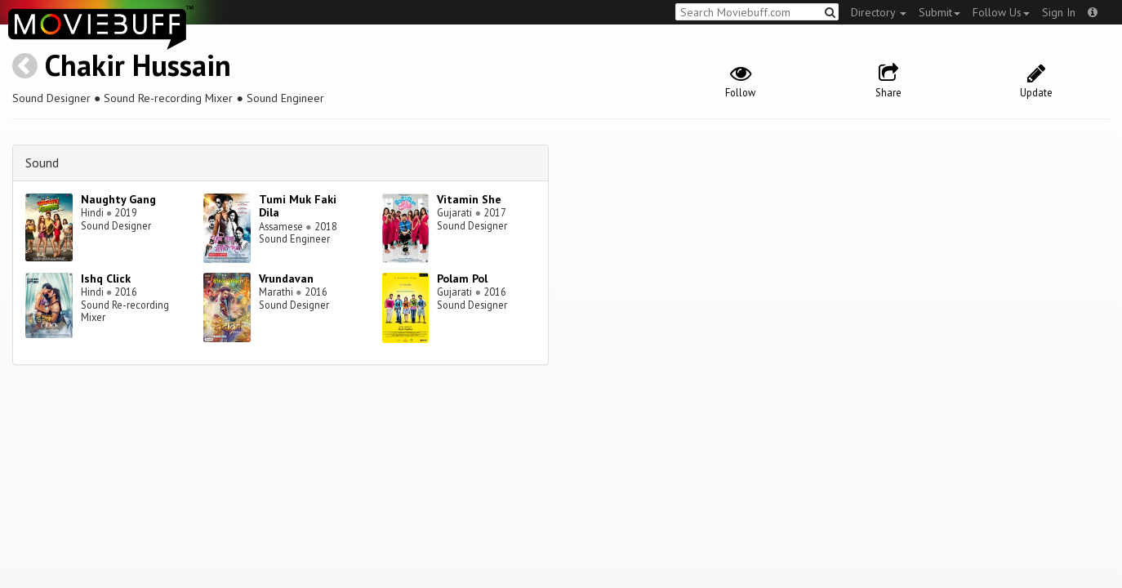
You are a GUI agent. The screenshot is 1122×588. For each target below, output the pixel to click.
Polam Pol (462, 278)
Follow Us (1001, 12)
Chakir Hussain (138, 65)
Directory (878, 12)
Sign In (1058, 12)
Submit (939, 12)
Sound (42, 162)
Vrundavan (286, 278)
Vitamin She (469, 199)
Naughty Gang (118, 199)
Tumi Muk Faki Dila (297, 206)
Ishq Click (106, 278)
